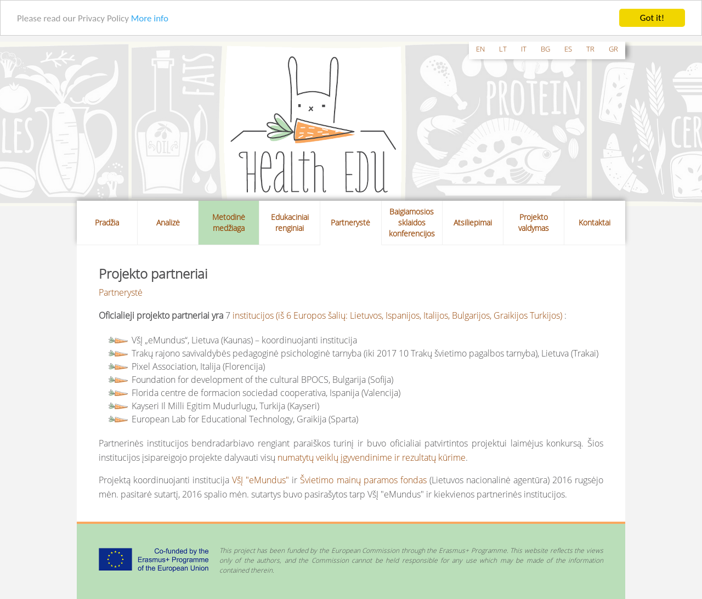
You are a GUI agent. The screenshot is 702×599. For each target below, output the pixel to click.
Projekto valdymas (533, 222)
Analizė (168, 222)
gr (613, 49)
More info (149, 18)
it (523, 49)
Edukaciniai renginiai (290, 222)
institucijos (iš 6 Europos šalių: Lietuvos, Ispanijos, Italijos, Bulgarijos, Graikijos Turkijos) (397, 315)
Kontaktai (594, 222)
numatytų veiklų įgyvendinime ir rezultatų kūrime (372, 457)
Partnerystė (350, 222)
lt (503, 49)
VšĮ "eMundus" (260, 480)
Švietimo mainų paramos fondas (363, 480)
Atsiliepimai (473, 222)
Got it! (652, 18)
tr (590, 49)
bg (545, 49)
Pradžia (107, 222)
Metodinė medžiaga (228, 222)
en (480, 49)
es (568, 49)
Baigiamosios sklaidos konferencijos (412, 222)
